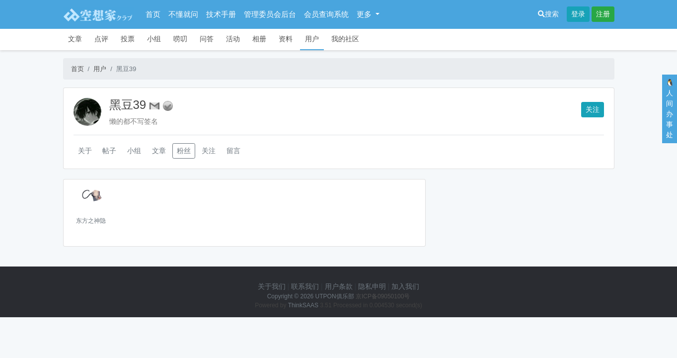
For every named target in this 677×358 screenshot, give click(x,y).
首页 (153, 14)
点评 (101, 39)
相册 (259, 39)
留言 (233, 151)
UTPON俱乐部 (334, 296)
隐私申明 (372, 286)
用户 (312, 39)
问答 (207, 39)
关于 (85, 151)
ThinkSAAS (303, 305)
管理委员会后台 (270, 14)
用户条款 (339, 286)
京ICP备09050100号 (383, 296)
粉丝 (184, 151)
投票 (128, 39)
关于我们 (272, 286)
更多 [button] (365, 14)
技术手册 (221, 14)
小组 (154, 39)
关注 (593, 109)
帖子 (109, 151)
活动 (233, 39)
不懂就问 (183, 14)
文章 (75, 39)
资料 (286, 39)
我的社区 (345, 39)
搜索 (548, 14)
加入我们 (405, 286)
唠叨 (180, 39)
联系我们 (305, 286)
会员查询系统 (326, 14)
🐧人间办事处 (670, 109)
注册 (603, 14)
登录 (578, 14)
